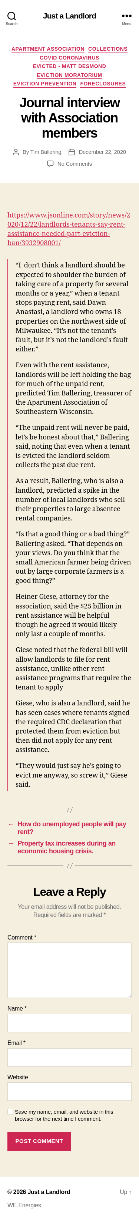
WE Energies (24, 1205)
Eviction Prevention (45, 84)
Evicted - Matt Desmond (69, 66)
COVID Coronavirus (69, 58)
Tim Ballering (46, 152)
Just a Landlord (69, 16)
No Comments (74, 164)
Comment (21, 937)
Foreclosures (103, 84)
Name (17, 1008)
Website (17, 1077)
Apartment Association (48, 49)
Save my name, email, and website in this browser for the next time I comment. (64, 1115)
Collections (108, 49)
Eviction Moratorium (69, 75)
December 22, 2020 (102, 152)
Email (16, 1043)
